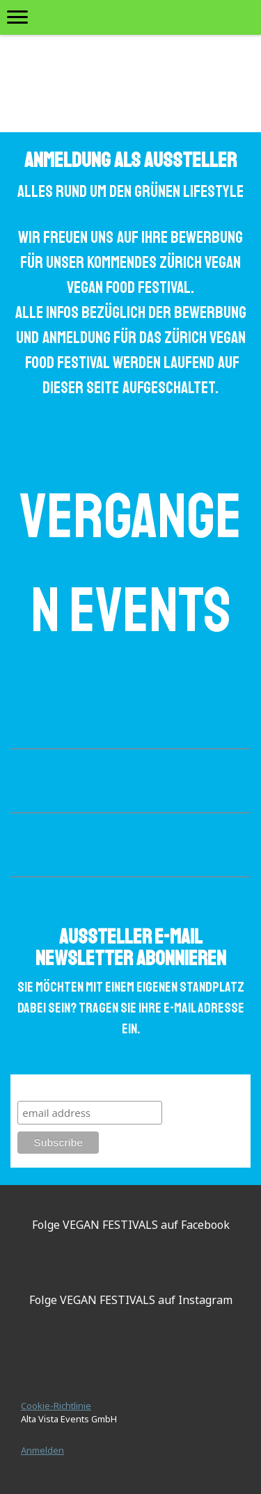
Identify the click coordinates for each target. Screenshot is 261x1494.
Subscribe (44, 1087)
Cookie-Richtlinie (56, 1405)
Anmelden (42, 1450)
